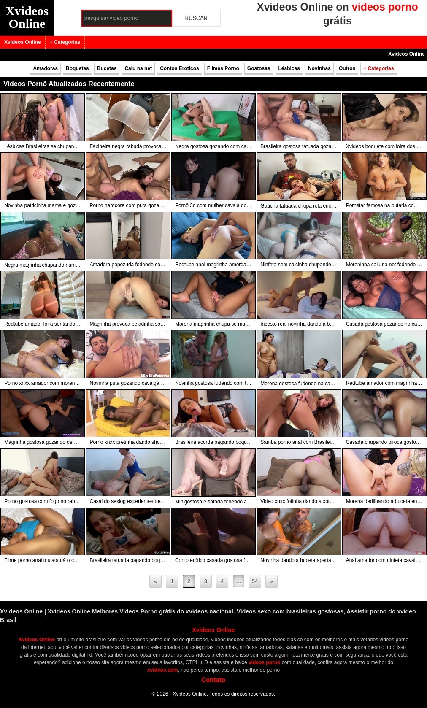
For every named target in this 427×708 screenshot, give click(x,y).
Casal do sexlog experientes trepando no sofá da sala (128, 501)
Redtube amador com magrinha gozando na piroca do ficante (384, 383)
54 (254, 581)
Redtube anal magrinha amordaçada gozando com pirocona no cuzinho (213, 265)
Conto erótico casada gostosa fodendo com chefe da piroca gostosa (213, 560)
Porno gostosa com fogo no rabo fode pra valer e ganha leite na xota (42, 501)
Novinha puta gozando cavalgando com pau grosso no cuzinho (128, 383)
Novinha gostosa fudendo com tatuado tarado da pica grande (213, 383)
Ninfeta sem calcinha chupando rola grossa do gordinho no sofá (298, 265)
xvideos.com (162, 670)
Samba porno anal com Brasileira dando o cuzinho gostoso (298, 442)
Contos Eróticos (179, 68)
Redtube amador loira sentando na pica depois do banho (42, 324)
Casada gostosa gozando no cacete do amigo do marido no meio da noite (384, 324)
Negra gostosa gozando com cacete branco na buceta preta (213, 146)
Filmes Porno (223, 68)
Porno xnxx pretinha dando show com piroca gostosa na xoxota (128, 442)
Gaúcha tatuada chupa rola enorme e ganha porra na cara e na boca (298, 206)
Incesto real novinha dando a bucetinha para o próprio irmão (298, 324)
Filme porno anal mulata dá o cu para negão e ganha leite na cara (42, 560)
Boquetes (77, 68)
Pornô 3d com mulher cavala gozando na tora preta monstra (213, 205)
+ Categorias (65, 42)
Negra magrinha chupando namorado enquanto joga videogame (42, 265)
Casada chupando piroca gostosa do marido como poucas (384, 442)
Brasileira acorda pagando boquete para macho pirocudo (213, 442)
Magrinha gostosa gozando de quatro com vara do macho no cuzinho (42, 442)
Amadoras (45, 68)
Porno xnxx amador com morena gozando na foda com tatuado (42, 383)
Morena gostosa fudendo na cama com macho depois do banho (298, 383)
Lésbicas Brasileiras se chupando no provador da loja (42, 146)
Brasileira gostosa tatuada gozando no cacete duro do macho (298, 146)
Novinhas (319, 68)
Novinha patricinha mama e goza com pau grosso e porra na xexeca (42, 205)
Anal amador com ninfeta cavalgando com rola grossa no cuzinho (384, 560)
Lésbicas (289, 68)
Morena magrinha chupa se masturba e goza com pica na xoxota (213, 324)
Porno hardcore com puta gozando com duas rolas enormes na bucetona (128, 205)
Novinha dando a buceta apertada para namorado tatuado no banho (298, 560)
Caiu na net (138, 68)
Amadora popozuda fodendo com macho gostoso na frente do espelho (128, 265)
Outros (347, 68)
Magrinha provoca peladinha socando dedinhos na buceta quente (128, 324)
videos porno (264, 662)
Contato (214, 680)
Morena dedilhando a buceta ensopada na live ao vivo (384, 501)
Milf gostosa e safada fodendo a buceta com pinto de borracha (213, 502)
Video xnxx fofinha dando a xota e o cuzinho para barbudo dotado (298, 501)
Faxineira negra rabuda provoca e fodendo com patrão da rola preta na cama (128, 146)
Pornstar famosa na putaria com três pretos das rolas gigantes (384, 205)
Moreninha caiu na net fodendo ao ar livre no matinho (384, 265)
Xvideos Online (27, 17)
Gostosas (258, 68)
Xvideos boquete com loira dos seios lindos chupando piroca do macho (384, 146)
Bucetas (107, 68)
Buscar (196, 18)
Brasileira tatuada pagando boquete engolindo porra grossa (128, 560)
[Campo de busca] (126, 18)
